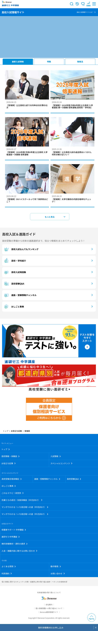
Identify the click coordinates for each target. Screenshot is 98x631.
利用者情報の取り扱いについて (49, 592)
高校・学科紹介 (15, 261)
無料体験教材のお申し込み (50, 627)
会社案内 (49, 604)
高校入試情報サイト (13, 12)
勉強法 (80, 61)
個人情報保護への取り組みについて (49, 608)
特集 (49, 61)
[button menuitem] (88, 4)
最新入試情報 (18, 61)
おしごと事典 (14, 307)
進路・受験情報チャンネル (20, 295)
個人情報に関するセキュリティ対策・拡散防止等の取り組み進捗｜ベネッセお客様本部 (34, 581)
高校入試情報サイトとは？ (85, 12)
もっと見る (50, 216)
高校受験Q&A (14, 284)
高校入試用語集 (15, 272)
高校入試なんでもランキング (21, 249)
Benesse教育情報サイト (49, 612)
